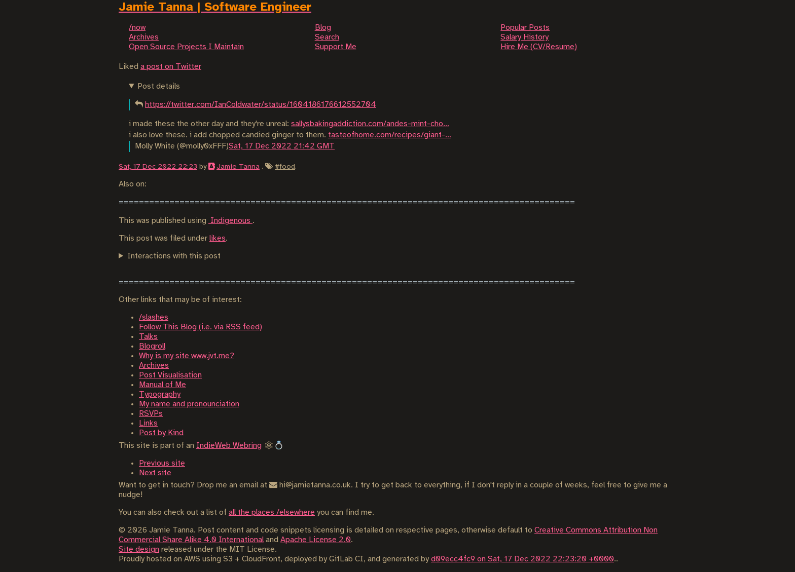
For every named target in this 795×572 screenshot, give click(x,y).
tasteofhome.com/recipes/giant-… (389, 135)
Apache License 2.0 (315, 540)
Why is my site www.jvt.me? (186, 356)
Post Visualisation (170, 375)
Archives (154, 365)
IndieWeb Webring (229, 445)
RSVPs (151, 413)
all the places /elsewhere (272, 512)
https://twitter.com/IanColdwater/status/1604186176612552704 (260, 104)
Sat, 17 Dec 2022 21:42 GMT (282, 146)
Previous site (162, 463)
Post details (158, 86)
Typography (159, 394)
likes (217, 238)
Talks (148, 336)
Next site (155, 473)
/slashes (153, 317)
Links (148, 423)
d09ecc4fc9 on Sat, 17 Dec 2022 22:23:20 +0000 (522, 559)
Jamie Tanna (238, 167)
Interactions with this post (174, 256)
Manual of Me (162, 384)
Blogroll (152, 346)
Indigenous (230, 220)
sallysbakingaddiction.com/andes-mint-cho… (370, 124)
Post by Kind (161, 433)
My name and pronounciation (189, 404)
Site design (139, 549)
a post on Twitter (170, 66)
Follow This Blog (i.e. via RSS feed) (200, 327)
